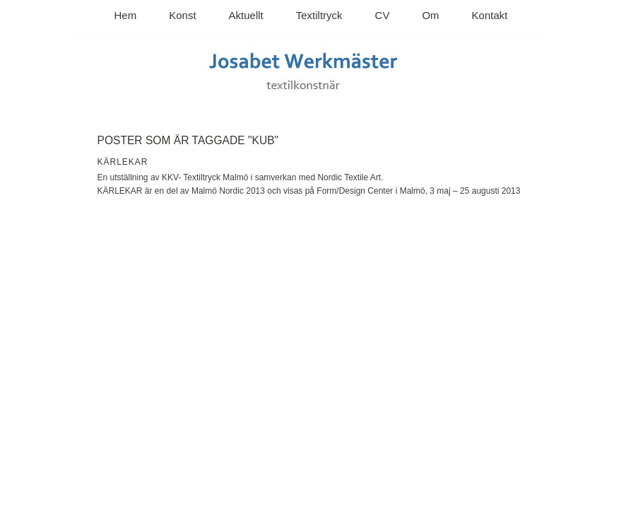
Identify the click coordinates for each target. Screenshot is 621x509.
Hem (125, 15)
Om (430, 15)
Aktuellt (246, 15)
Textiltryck (319, 15)
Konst (182, 15)
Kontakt (490, 15)
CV (382, 15)
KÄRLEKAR (122, 162)
